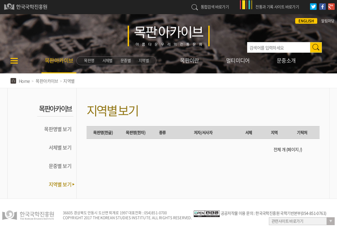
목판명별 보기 (57, 129)
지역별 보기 (60, 184)
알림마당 (327, 21)
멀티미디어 (238, 60)
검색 (316, 47)
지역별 (144, 61)
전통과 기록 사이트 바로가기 (277, 7)
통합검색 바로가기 (215, 7)
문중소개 (286, 60)
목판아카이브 (59, 60)
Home (24, 81)
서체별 (107, 61)
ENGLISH (306, 21)
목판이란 (189, 60)
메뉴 (14, 64)
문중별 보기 (60, 166)
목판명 (89, 61)
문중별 (125, 61)
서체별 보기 (60, 147)
